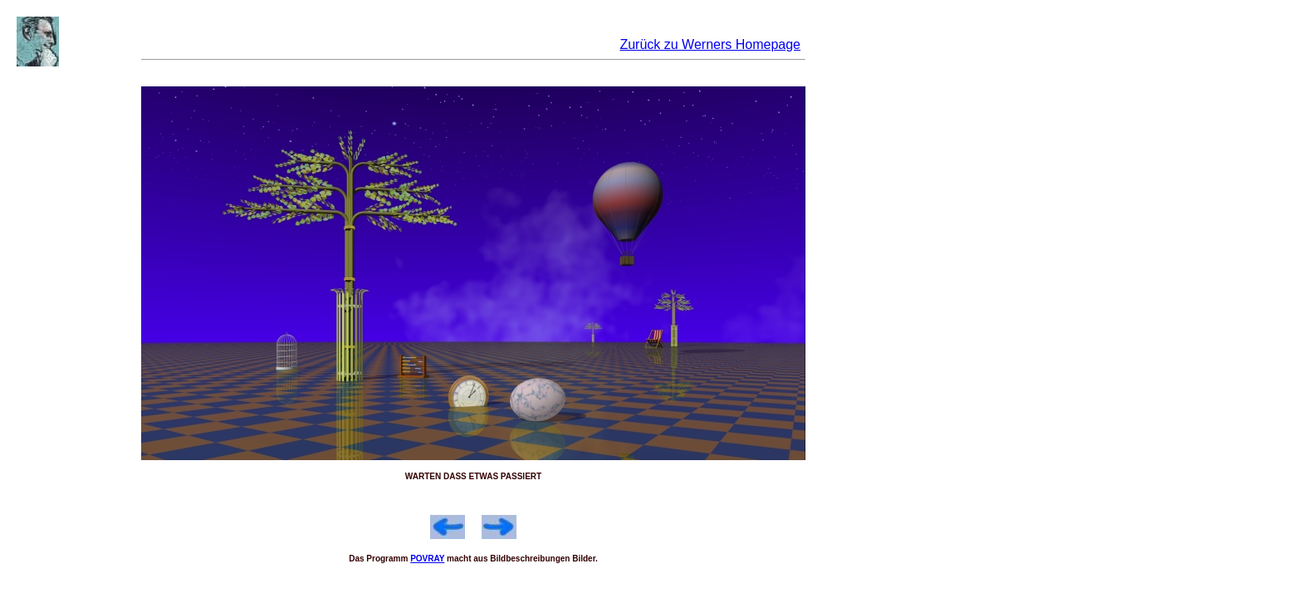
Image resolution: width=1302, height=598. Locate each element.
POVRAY (427, 558)
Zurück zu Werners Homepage (709, 44)
